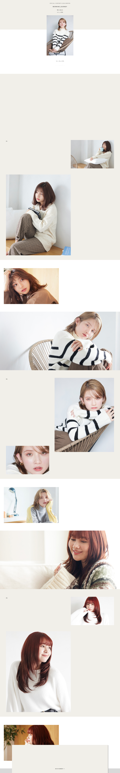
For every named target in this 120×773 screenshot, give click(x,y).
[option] (60, 35)
